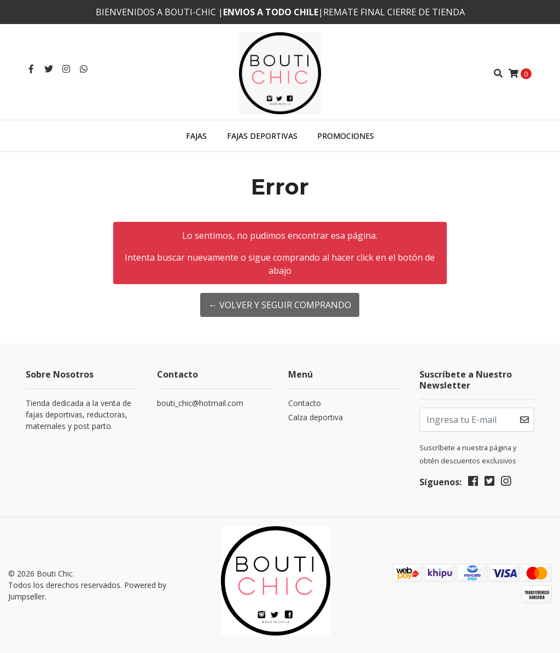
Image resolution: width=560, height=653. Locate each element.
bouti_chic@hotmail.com (200, 403)
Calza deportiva (315, 417)
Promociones (345, 136)
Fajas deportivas (262, 136)
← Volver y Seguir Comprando (279, 305)
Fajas (196, 136)
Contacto (304, 403)
